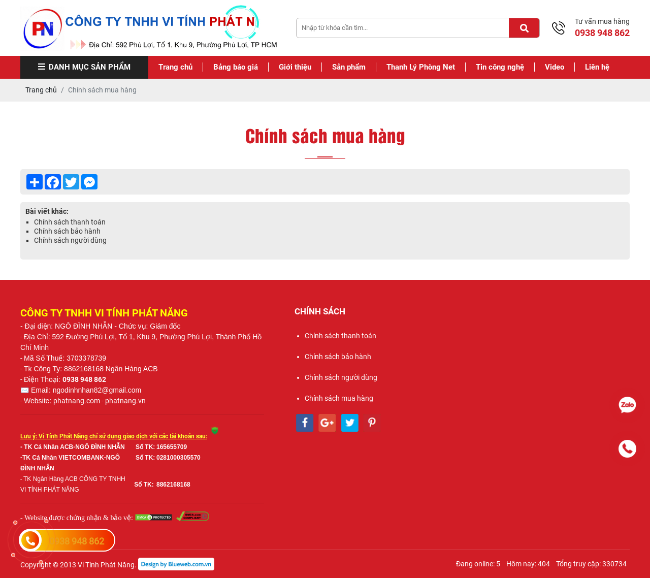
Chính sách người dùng (70, 240)
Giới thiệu (295, 67)
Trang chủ (175, 67)
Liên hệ (597, 67)
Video (554, 67)
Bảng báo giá (235, 67)
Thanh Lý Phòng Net (420, 67)
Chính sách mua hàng (339, 398)
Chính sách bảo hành (67, 231)
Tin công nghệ (500, 67)
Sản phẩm (349, 67)
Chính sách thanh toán (70, 222)
